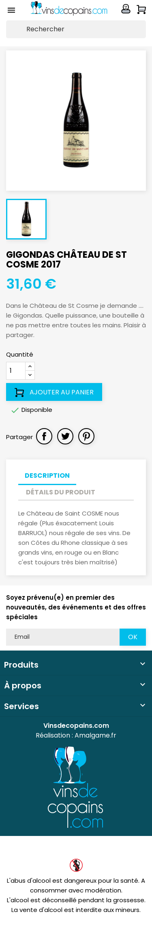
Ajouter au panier (54, 392)
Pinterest (86, 436)
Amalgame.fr (95, 735)
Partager (44, 436)
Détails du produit (60, 492)
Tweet (65, 436)
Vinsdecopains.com (76, 725)
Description (47, 475)
